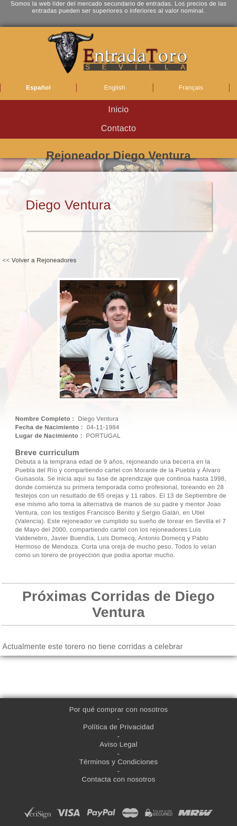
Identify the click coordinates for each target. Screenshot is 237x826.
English (115, 87)
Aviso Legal (119, 744)
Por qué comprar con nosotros (118, 709)
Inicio (118, 109)
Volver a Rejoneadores (44, 260)
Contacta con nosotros (118, 779)
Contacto (118, 128)
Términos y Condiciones (118, 762)
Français (191, 87)
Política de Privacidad (118, 727)
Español (38, 87)
